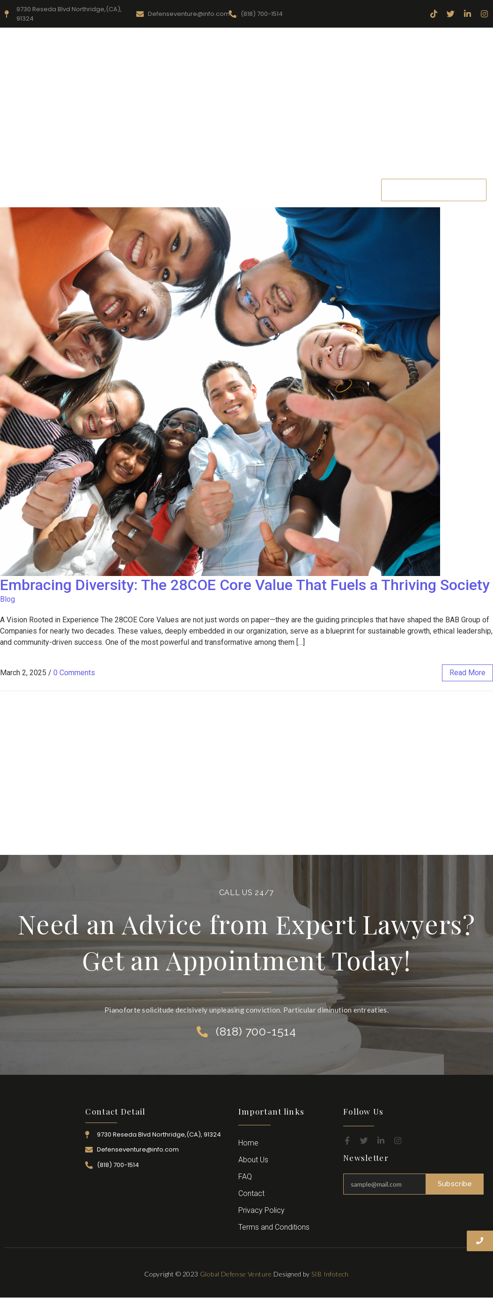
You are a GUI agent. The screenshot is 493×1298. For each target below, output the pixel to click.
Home (106, 183)
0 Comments (74, 672)
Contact (227, 195)
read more (467, 672)
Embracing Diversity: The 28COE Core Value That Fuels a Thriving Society (245, 585)
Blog (7, 599)
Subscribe (455, 1184)
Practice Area (250, 183)
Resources (196, 183)
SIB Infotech (330, 1274)
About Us (148, 183)
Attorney (302, 183)
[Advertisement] (246, 102)
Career (342, 183)
